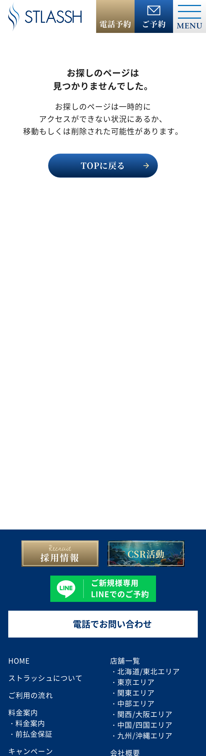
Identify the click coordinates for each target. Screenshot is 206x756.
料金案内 (30, 723)
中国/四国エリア (144, 725)
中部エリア (136, 703)
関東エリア (136, 692)
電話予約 (115, 23)
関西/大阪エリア (144, 714)
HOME (19, 660)
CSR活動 (146, 553)
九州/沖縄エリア (144, 735)
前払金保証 (34, 734)
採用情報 (60, 557)
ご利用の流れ (30, 695)
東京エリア (136, 682)
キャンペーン (30, 751)
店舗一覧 (125, 660)
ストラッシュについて (45, 678)
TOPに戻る (103, 165)
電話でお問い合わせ (112, 623)
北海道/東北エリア (148, 671)
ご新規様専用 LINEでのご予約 (120, 588)
